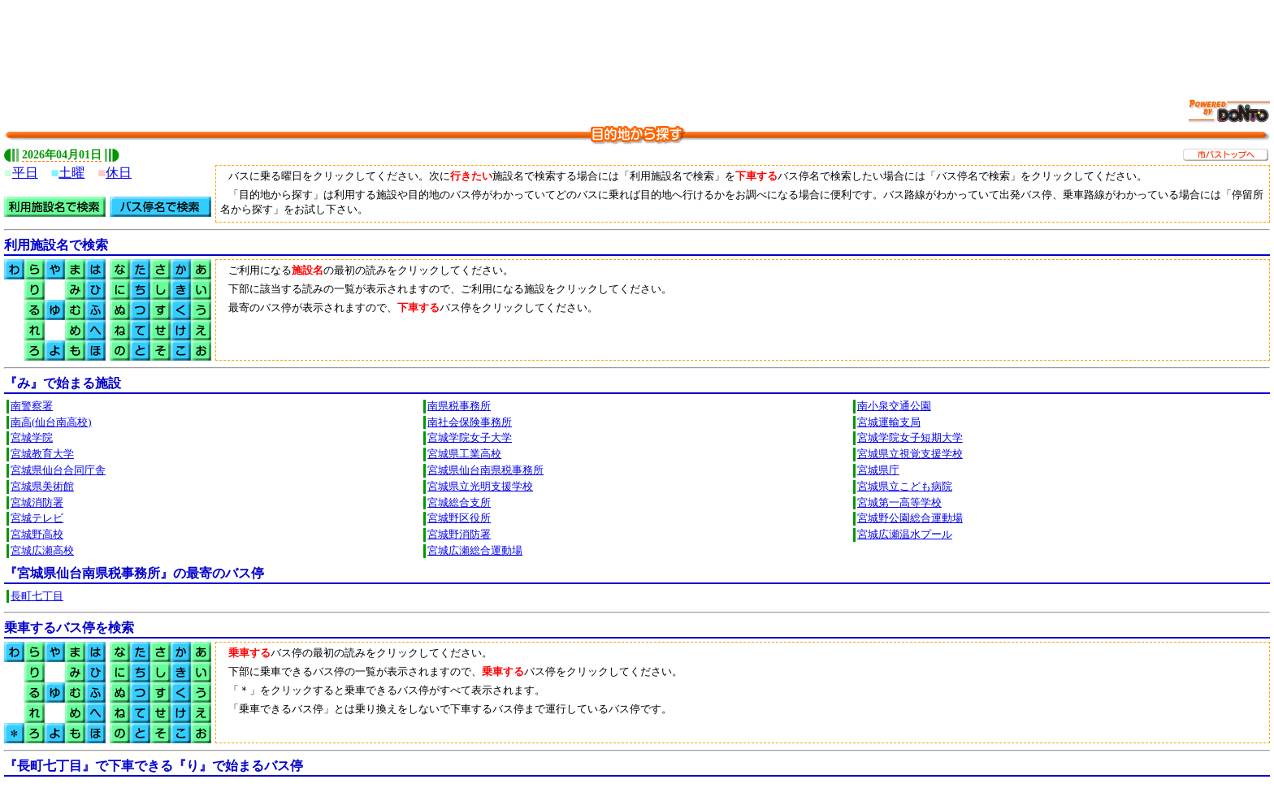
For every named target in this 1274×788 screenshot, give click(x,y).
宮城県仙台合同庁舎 (58, 470)
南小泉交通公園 (894, 406)
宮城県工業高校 (464, 454)
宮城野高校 (37, 534)
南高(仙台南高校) (51, 422)
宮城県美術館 (42, 486)
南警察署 (32, 406)
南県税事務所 (459, 406)
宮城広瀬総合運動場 (474, 550)
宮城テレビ (37, 518)
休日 (119, 173)
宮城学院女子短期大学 (910, 438)
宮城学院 (32, 438)
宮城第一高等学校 (899, 503)
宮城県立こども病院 (904, 486)
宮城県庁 (878, 470)
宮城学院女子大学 (469, 438)
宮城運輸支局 (889, 422)
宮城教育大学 (42, 454)
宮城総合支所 (459, 503)
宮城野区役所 (459, 518)
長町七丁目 (37, 596)
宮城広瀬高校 (42, 550)
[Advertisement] (637, 40)
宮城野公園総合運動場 (910, 518)
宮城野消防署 (459, 534)
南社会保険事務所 (469, 422)
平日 (25, 173)
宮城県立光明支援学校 (480, 486)
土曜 (71, 173)
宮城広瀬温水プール (904, 534)
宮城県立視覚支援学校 (910, 454)
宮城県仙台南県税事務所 (485, 470)
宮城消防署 (37, 503)
